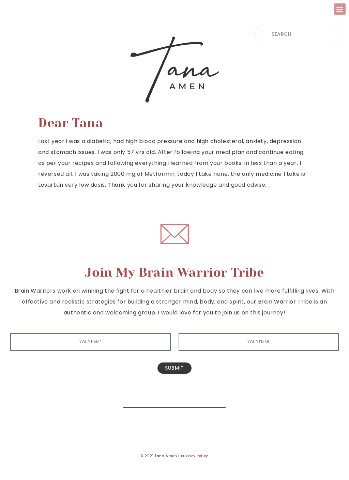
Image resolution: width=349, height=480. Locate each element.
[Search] (215, 397)
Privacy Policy (194, 456)
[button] (340, 9)
